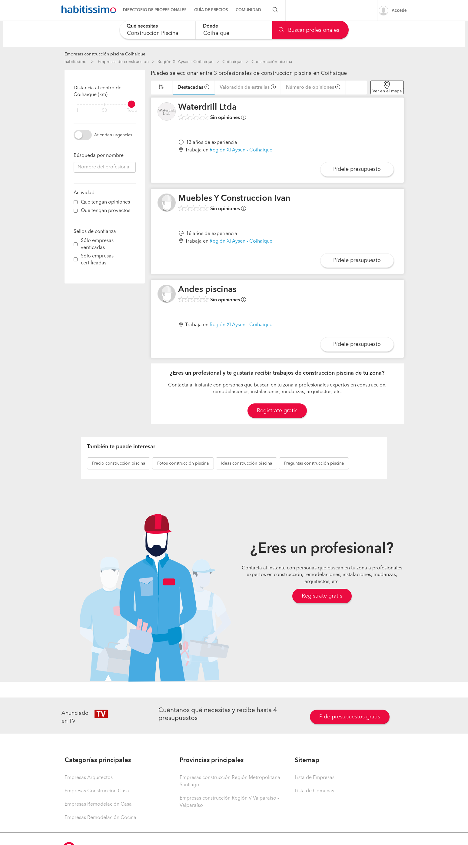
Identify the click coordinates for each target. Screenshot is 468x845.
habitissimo (76, 62)
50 (104, 110)
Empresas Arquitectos (89, 777)
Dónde (210, 26)
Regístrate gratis (322, 596)
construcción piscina (118, 463)
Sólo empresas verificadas (97, 244)
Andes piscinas (207, 290)
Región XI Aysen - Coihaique (186, 62)
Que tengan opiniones (105, 202)
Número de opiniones (310, 87)
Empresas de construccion (123, 62)
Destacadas (190, 87)
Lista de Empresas (314, 777)
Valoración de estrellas (245, 87)
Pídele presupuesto (357, 169)
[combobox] (157, 30)
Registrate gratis (277, 410)
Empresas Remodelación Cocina (100, 817)
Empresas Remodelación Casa (98, 804)
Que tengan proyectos (105, 210)
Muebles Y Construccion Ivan (234, 198)
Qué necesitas (142, 26)
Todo (132, 110)
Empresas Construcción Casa (97, 791)
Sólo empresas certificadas (97, 260)
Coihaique (232, 62)
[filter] (105, 104)
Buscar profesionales (309, 30)
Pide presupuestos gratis (349, 717)
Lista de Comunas (314, 791)
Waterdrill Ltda (207, 107)
